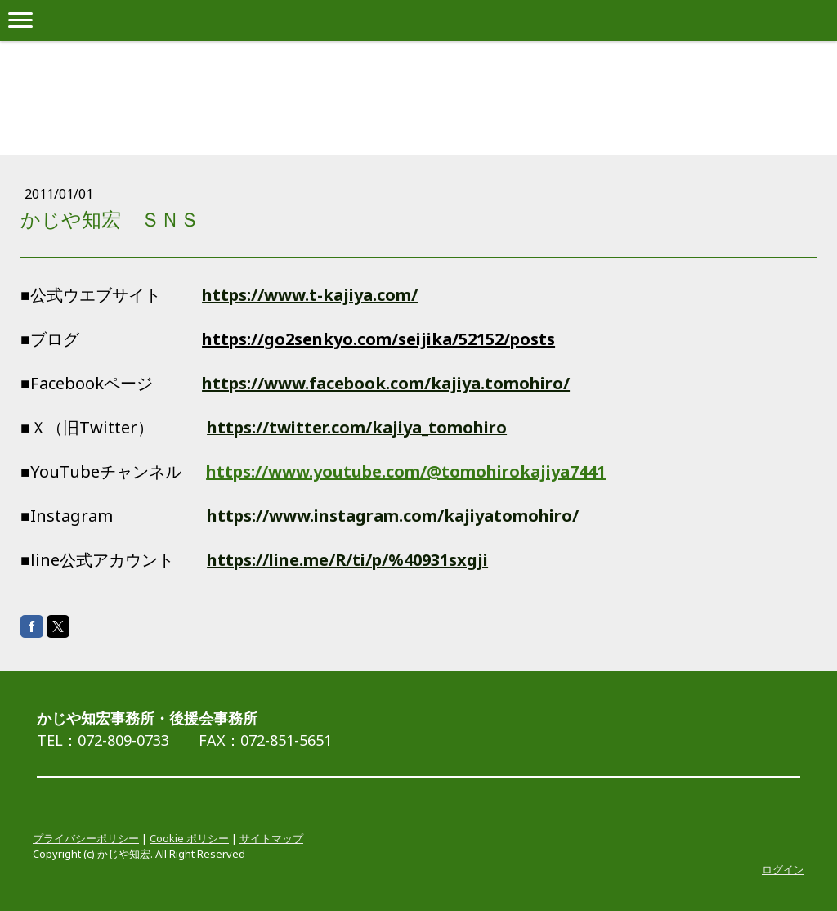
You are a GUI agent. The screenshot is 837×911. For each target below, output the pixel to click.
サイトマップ (271, 838)
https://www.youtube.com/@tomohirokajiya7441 (406, 471)
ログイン (783, 869)
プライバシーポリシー (86, 838)
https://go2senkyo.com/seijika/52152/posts (378, 339)
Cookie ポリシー (189, 838)
